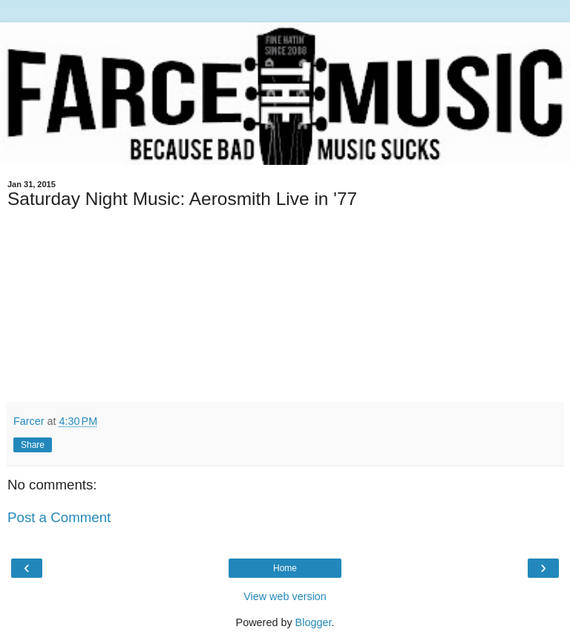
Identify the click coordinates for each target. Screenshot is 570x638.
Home (285, 568)
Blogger (313, 622)
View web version (285, 596)
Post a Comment (59, 517)
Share (33, 445)
